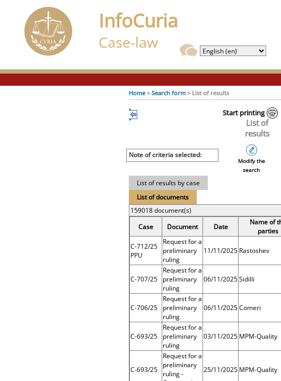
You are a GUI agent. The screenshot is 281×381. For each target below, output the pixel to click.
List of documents (163, 197)
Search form (169, 93)
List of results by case (168, 182)
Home (137, 93)
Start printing (244, 112)
